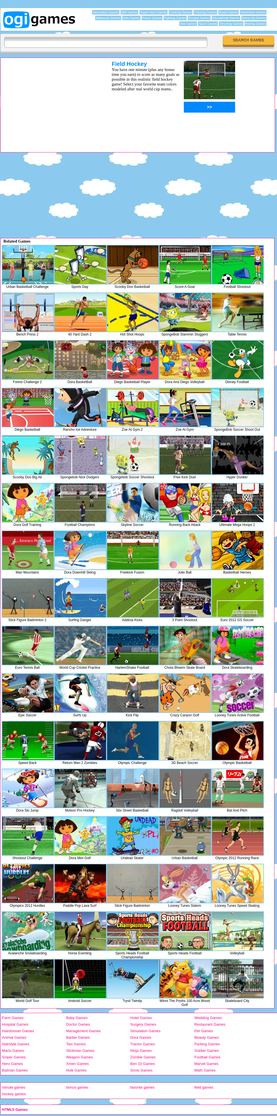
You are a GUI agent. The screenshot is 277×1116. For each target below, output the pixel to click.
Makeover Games (108, 18)
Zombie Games (143, 1057)
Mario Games (13, 1050)
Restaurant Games (209, 1024)
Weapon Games (79, 1057)
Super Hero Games (153, 12)
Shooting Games (231, 23)
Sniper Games (14, 1057)
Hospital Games (15, 1024)
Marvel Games (206, 1064)
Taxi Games (76, 1044)
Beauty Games (206, 1037)
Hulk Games (76, 1070)
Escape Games (199, 18)
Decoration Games (106, 12)
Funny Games (152, 18)
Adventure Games (253, 12)
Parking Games (207, 1044)
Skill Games (129, 12)
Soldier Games (206, 1050)
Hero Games (12, 1064)
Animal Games (14, 1037)
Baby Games (76, 1018)
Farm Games (13, 1018)
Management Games (83, 1031)
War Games (188, 23)
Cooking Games (180, 12)
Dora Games (140, 1037)
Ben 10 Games (142, 1064)
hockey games (14, 1094)
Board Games (228, 12)
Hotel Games (141, 1018)
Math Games (204, 1070)
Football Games (207, 1057)
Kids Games (131, 18)
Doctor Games (78, 1024)
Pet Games (203, 1031)
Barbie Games (78, 1037)
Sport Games (208, 23)
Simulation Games (145, 1031)
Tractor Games (142, 1044)
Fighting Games (175, 18)
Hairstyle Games (15, 1044)
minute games (13, 1087)
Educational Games (226, 18)
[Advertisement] (49, 101)
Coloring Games (205, 12)
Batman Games (15, 1070)
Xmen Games (77, 1064)
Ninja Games (141, 1050)
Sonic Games (141, 1070)
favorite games (142, 1087)
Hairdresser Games (18, 1031)
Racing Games (255, 23)
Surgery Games (143, 1024)
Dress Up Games (254, 18)
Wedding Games (208, 1018)
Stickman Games (80, 1050)
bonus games (77, 1087)
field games (203, 1087)
